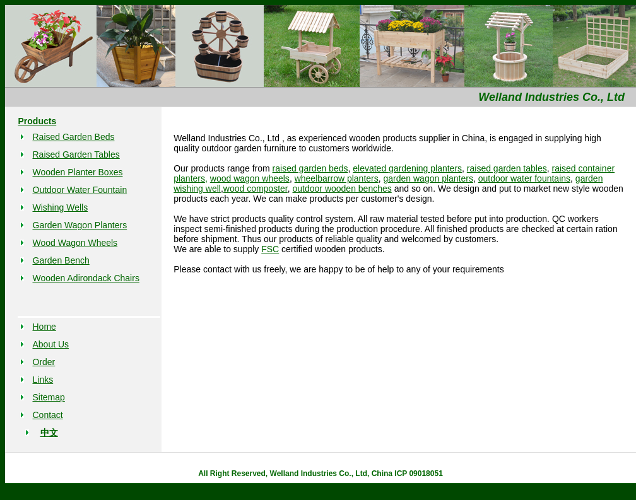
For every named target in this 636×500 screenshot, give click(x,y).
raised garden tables (507, 168)
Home (44, 327)
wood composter (255, 188)
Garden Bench (61, 260)
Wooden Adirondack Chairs (86, 278)
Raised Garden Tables (76, 154)
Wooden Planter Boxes (78, 172)
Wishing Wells (60, 207)
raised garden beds (310, 168)
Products (37, 121)
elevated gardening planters (407, 168)
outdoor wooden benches (342, 188)
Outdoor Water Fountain (80, 190)
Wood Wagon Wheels (75, 243)
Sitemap (49, 397)
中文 (49, 432)
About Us (51, 344)
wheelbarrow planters (337, 178)
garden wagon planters (428, 178)
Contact (48, 415)
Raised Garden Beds (74, 137)
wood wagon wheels (250, 178)
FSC (270, 249)
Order (44, 362)
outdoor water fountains (524, 178)
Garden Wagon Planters (80, 225)
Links (43, 380)
